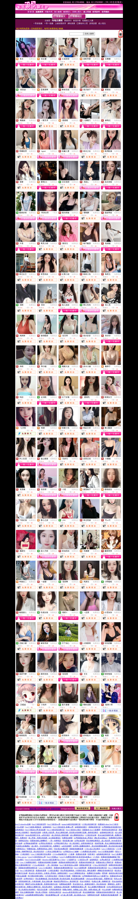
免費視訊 (32, 59)
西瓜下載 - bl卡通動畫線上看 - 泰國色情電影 (45, 809)
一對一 (97, 397)
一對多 (33, 90)
